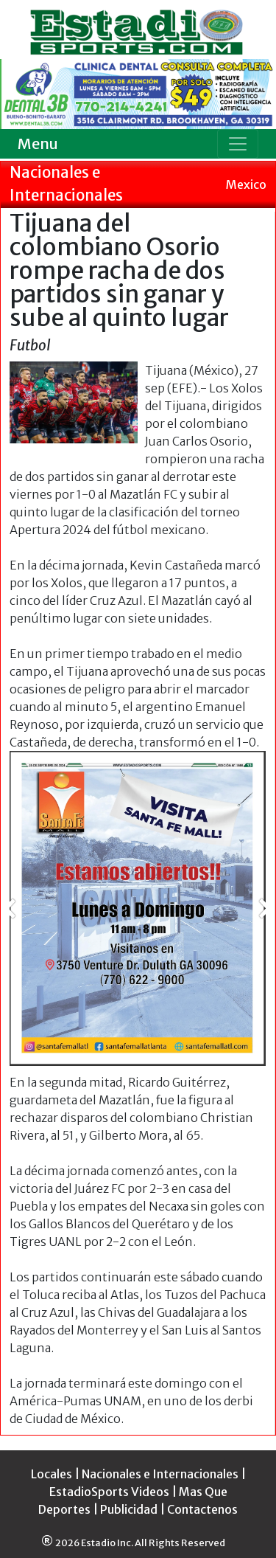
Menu (38, 143)
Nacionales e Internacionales (160, 1474)
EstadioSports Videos (109, 1491)
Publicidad (129, 1509)
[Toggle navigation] (237, 144)
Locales (51, 1474)
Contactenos (202, 1509)
